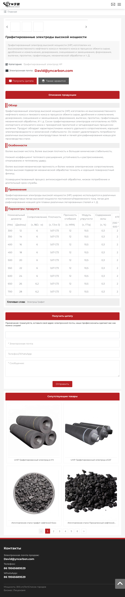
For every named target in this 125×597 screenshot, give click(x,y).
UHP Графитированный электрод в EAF (91, 460)
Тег (26, 586)
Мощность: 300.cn (14, 586)
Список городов (37, 586)
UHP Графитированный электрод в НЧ (34, 460)
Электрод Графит (36, 302)
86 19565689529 (15, 577)
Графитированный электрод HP (43, 64)
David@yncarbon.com (54, 71)
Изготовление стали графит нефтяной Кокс (34, 523)
